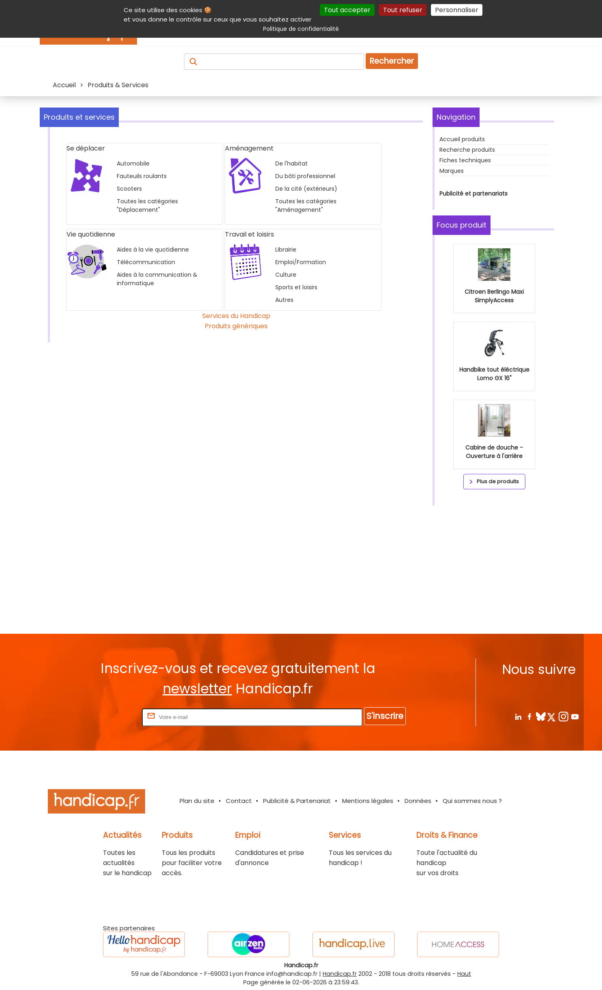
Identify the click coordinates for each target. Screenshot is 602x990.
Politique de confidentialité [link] (301, 29)
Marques (451, 171)
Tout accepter (347, 10)
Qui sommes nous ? (472, 800)
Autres (284, 300)
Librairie (285, 249)
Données (418, 800)
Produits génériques (236, 326)
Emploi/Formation (300, 262)
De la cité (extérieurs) (306, 189)
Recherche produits (467, 150)
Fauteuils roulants (142, 176)
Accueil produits (462, 139)
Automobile (133, 163)
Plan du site (197, 800)
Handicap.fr (340, 974)
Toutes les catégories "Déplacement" (147, 205)
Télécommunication (146, 262)
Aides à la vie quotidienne (153, 249)
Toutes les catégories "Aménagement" (305, 205)
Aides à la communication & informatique (157, 279)
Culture (285, 275)
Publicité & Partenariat (297, 800)
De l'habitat (291, 163)
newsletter (197, 688)
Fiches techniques (465, 160)
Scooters (129, 189)
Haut (464, 974)
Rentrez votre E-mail (108, 716)
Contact (239, 800)
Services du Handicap (236, 316)
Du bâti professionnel (305, 176)
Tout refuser (402, 10)
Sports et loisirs (296, 287)
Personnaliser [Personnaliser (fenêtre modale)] (456, 10)
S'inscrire (384, 716)
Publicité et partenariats (473, 193)
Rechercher (392, 61)
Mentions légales (367, 800)
